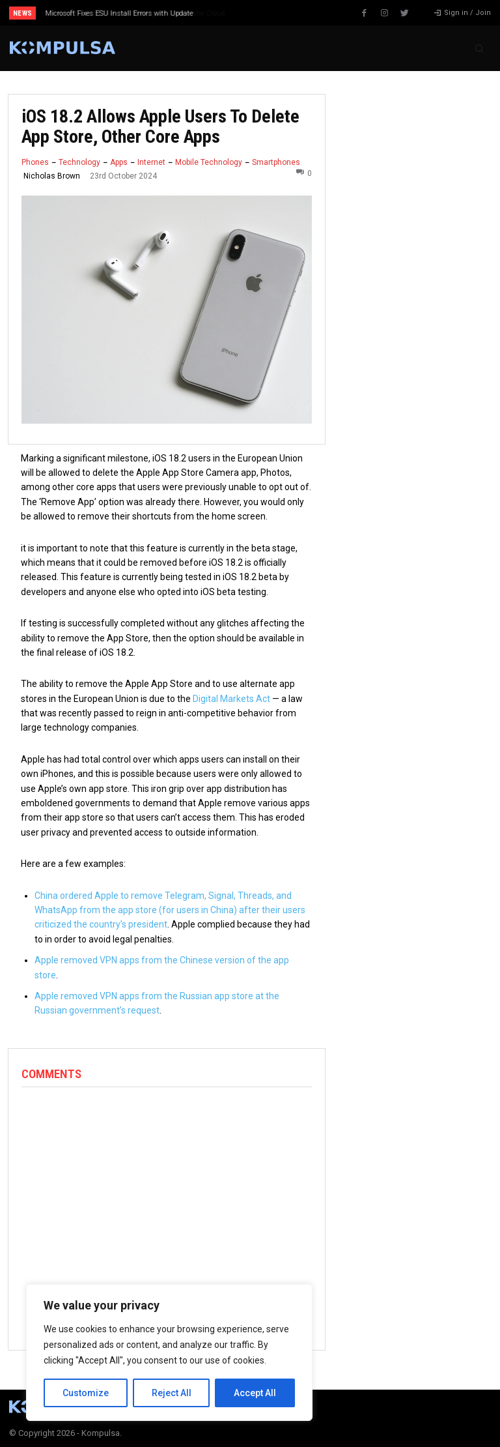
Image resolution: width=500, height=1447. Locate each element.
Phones (35, 162)
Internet (151, 162)
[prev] (253, 13)
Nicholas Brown (51, 176)
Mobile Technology (208, 162)
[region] (169, 1352)
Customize (85, 1393)
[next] (274, 13)
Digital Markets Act (231, 699)
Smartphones (276, 162)
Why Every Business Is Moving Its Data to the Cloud (129, 13)
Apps (119, 162)
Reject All (171, 1393)
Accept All (255, 1393)
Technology (79, 162)
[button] (479, 48)
